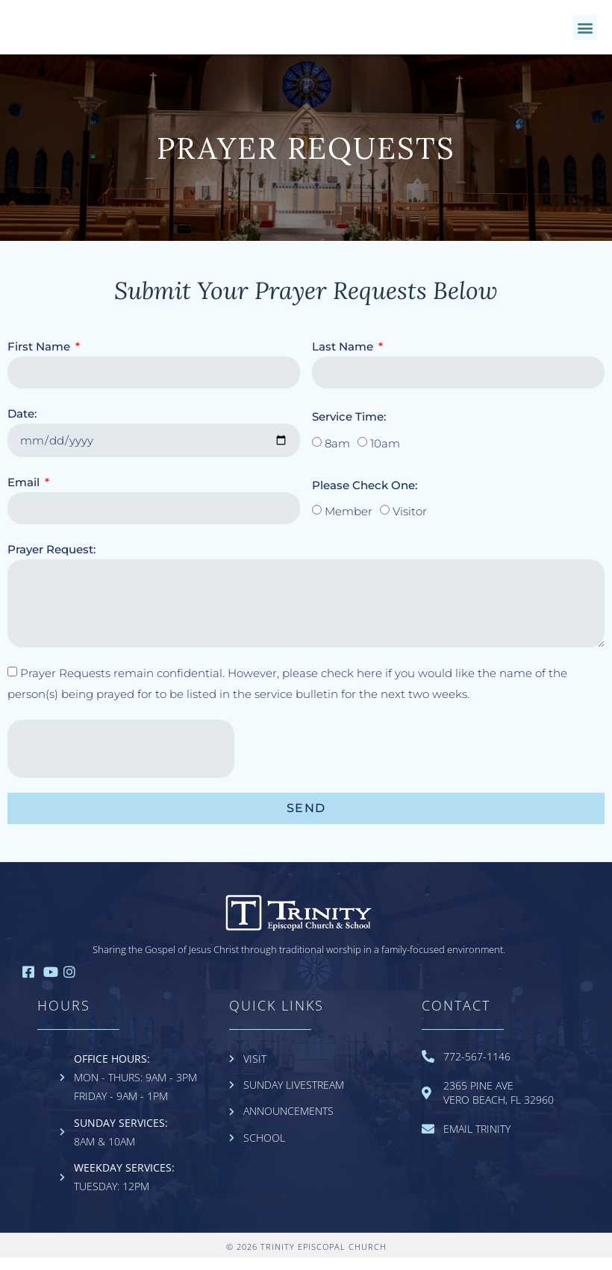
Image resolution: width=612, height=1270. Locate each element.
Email (25, 495)
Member (348, 525)
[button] (584, 34)
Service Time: (349, 429)
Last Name (344, 359)
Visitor (410, 525)
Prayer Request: (51, 562)
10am (385, 457)
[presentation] (120, 761)
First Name (40, 359)
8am (337, 457)
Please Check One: (364, 498)
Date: (22, 426)
